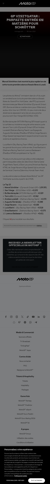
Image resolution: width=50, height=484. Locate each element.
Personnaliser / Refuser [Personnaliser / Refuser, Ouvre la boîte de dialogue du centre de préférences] (15, 480)
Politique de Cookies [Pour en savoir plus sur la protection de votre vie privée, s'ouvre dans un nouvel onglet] (20, 476)
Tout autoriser (36, 480)
